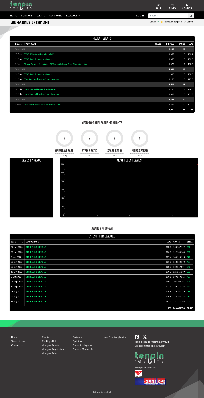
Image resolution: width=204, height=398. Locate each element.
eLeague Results (50, 345)
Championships (82, 345)
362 (188, 247)
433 (188, 296)
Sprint (77, 341)
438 (188, 291)
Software (55, 15)
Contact (26, 15)
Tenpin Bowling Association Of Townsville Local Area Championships (55, 64)
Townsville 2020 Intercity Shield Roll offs (42, 104)
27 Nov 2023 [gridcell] (17, 247)
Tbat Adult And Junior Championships (41, 79)
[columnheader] (18, 44)
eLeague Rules (50, 353)
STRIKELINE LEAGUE (36, 247)
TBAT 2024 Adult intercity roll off (39, 54)
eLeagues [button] (72, 15)
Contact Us (17, 345)
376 (188, 282)
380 (188, 287)
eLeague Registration (53, 349)
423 (188, 277)
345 (188, 267)
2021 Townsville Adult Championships (41, 94)
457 (188, 262)
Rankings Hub (49, 341)
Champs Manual (83, 349)
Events (41, 15)
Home (13, 15)
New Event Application (115, 337)
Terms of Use (18, 341)
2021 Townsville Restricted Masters (40, 89)
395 (188, 252)
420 (188, 301)
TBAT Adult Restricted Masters (38, 59)
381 (188, 272)
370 (188, 257)
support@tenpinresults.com (151, 346)
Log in (140, 15)
